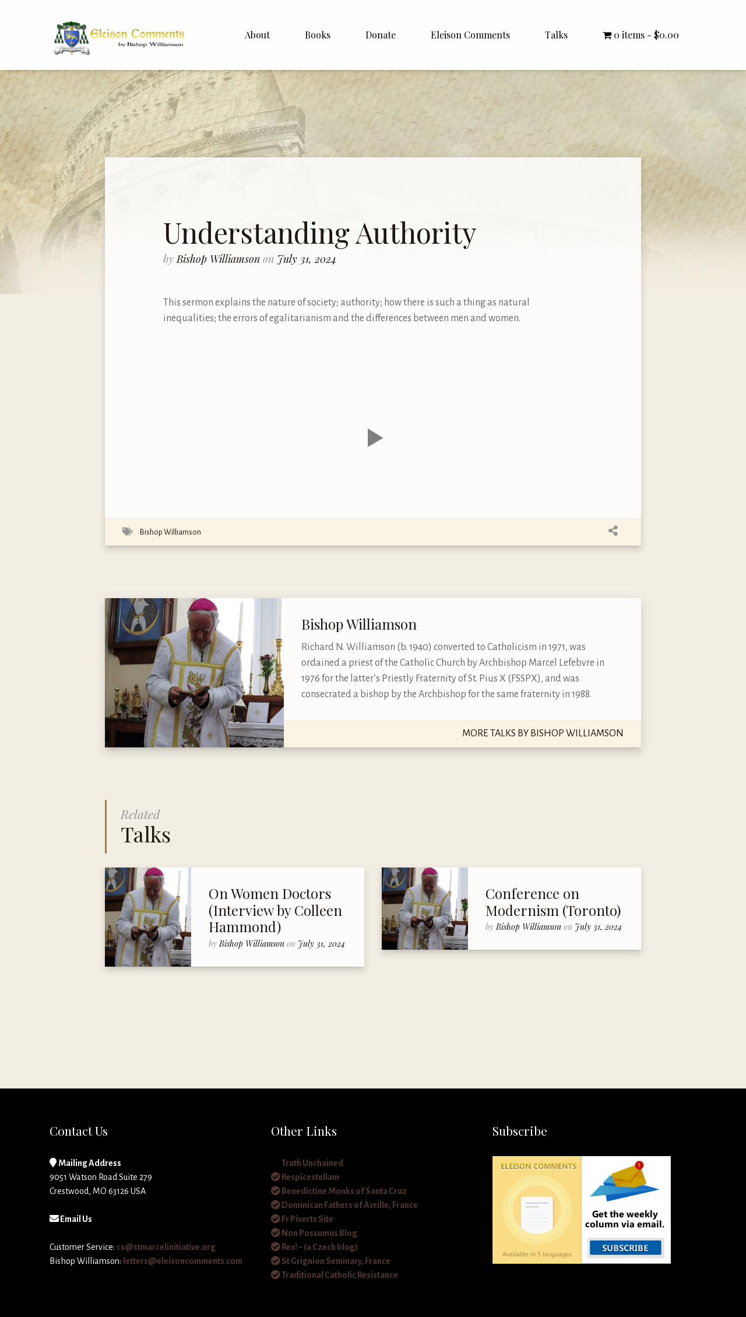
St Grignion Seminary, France (330, 1261)
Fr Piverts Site (302, 1219)
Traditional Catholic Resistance (334, 1275)
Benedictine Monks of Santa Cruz (339, 1191)
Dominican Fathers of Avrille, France (344, 1205)
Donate (380, 35)
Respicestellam (305, 1177)
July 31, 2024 (306, 259)
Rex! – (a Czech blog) (314, 1247)
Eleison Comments (470, 35)
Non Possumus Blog (314, 1233)
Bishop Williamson (220, 259)
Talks (556, 35)
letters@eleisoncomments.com (182, 1261)
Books (317, 35)
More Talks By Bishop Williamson (543, 733)
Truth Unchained (307, 1163)
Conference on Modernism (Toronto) (553, 901)
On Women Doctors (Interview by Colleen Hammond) (275, 910)
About (257, 35)
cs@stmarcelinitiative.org (166, 1247)
